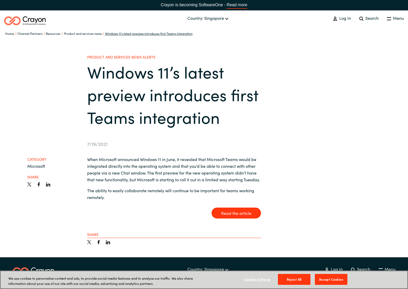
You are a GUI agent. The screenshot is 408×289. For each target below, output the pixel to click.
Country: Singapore (207, 18)
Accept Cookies (331, 279)
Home (9, 33)
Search (369, 18)
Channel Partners (29, 33)
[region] (204, 280)
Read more (237, 5)
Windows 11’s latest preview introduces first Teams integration (149, 33)
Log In (342, 18)
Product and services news (83, 33)
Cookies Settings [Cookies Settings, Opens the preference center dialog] (257, 279)
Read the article (236, 213)
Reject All (294, 279)
